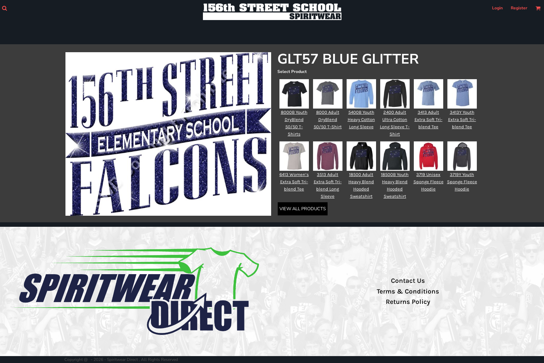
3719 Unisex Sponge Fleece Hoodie (428, 182)
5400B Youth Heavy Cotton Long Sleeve (361, 119)
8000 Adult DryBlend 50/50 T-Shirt (328, 119)
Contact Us (408, 281)
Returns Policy (408, 302)
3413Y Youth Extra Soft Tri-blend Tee (462, 119)
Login (497, 8)
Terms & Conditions (408, 291)
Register (519, 8)
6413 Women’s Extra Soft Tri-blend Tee (294, 182)
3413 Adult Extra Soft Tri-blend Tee (428, 119)
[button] (4, 8)
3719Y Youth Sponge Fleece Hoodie (462, 182)
